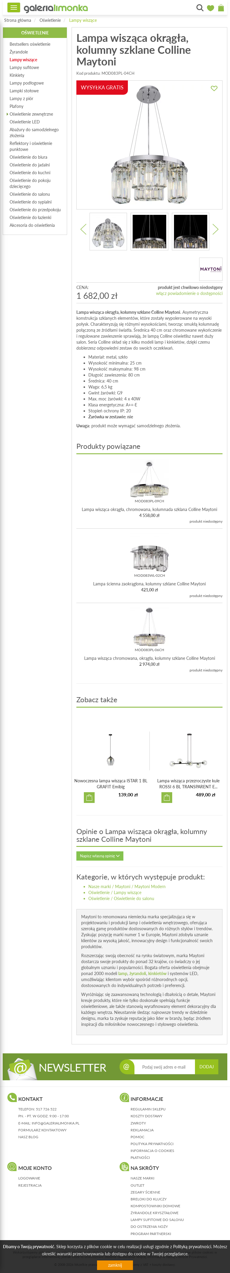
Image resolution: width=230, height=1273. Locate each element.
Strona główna (17, 20)
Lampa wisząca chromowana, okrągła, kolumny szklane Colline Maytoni (149, 658)
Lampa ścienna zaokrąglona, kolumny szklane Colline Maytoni (149, 583)
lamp (122, 973)
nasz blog (28, 1137)
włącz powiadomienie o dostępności (189, 293)
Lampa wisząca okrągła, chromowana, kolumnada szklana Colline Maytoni (149, 509)
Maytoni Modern (150, 886)
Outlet (137, 1185)
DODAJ (206, 1066)
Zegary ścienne (145, 1192)
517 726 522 (46, 1109)
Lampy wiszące (83, 20)
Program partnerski (151, 1233)
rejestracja (30, 1185)
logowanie (29, 1178)
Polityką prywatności (192, 1246)
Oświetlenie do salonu (134, 898)
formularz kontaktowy (42, 1130)
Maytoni (122, 886)
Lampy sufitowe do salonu (157, 1219)
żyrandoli (137, 973)
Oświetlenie (50, 20)
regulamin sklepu (148, 1109)
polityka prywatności (152, 1144)
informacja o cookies (152, 1150)
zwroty (138, 1123)
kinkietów (157, 973)
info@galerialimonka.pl (55, 1123)
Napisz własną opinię (100, 855)
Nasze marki (99, 886)
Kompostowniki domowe (155, 1206)
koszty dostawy (146, 1116)
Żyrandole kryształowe (154, 1213)
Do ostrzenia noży (149, 1226)
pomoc (137, 1137)
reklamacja (142, 1130)
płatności (140, 1157)
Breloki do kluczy (149, 1199)
